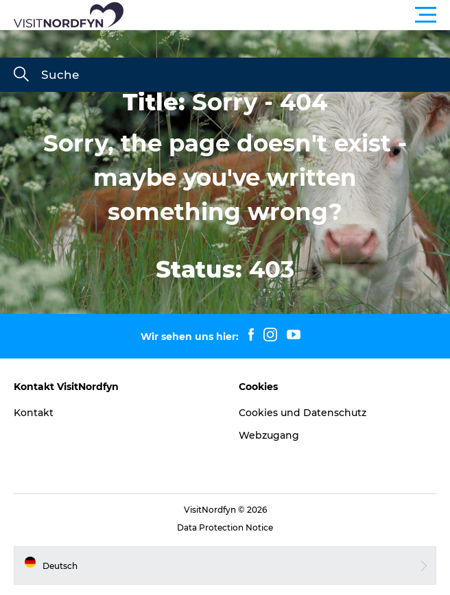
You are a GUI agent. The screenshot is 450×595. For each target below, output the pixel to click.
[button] (286, 15)
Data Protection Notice (225, 527)
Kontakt (34, 412)
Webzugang (269, 435)
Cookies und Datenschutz (302, 412)
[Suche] (21, 75)
